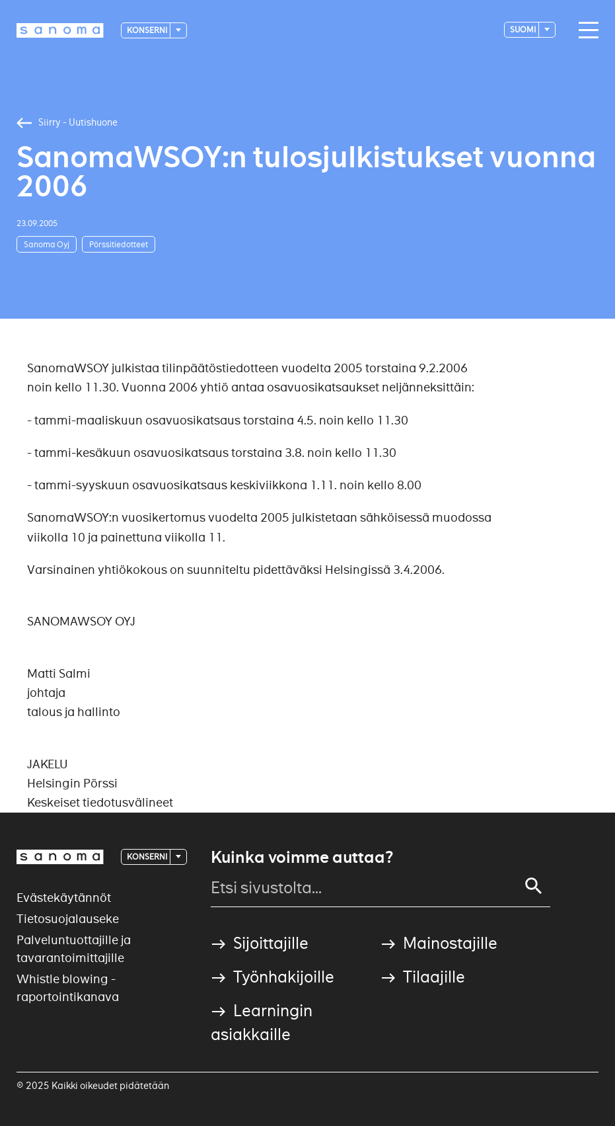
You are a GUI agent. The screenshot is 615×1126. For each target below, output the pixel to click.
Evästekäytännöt (64, 897)
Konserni (147, 30)
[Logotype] (60, 30)
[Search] (533, 886)
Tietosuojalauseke (68, 918)
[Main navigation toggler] (585, 30)
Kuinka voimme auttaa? (302, 857)
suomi (523, 29)
